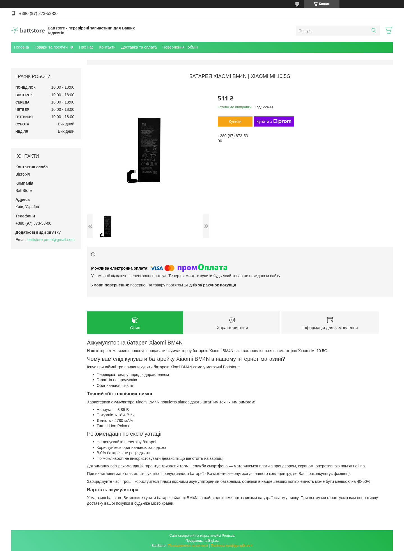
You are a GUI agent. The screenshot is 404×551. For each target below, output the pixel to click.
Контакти (107, 47)
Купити (235, 121)
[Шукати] (373, 31)
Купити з (273, 121)
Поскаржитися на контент (188, 546)
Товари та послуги (51, 47)
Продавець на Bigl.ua (202, 541)
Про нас (86, 47)
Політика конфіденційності (231, 546)
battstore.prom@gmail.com (51, 239)
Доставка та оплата (139, 47)
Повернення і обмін (180, 47)
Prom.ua (228, 536)
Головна (21, 47)
